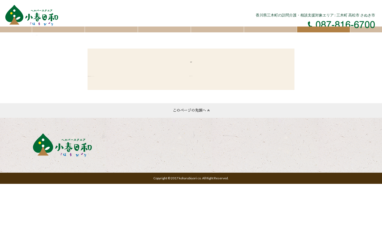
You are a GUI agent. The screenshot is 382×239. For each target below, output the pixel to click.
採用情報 (270, 35)
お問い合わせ (323, 35)
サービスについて (164, 35)
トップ (58, 35)
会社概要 (217, 35)
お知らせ (111, 35)
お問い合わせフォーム (122, 207)
